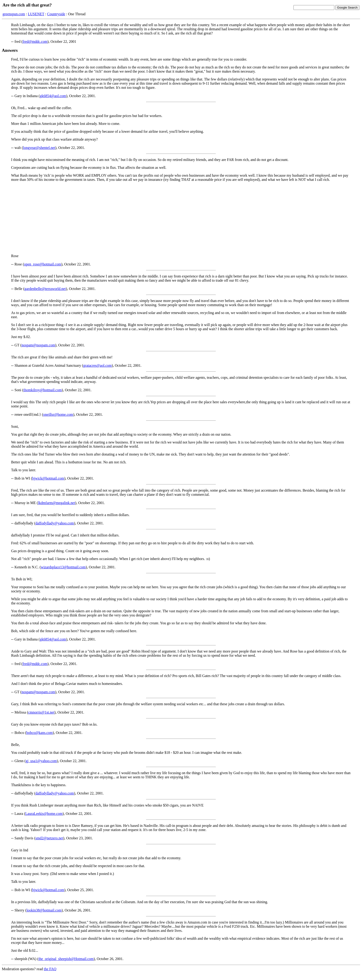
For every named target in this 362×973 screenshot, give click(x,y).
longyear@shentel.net (39, 148)
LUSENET (36, 14)
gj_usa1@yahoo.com (41, 761)
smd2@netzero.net (49, 838)
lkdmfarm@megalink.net (56, 503)
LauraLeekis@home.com (44, 814)
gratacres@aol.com (97, 365)
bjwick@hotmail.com (48, 478)
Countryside (56, 14)
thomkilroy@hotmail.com (42, 390)
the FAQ (50, 969)
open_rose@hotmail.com (42, 264)
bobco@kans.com (39, 733)
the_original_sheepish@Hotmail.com (66, 959)
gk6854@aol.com (53, 96)
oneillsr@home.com (58, 414)
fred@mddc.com (35, 41)
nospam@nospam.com (38, 345)
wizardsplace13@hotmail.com (63, 567)
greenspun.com (14, 14)
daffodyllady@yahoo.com (54, 523)
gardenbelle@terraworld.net (45, 289)
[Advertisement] (181, 217)
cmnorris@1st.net (41, 712)
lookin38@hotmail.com (44, 910)
